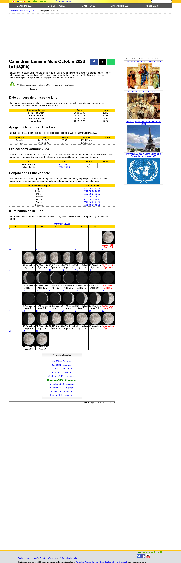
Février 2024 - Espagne (61, 395)
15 (103, 270)
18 (50, 290)
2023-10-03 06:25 (92, 191)
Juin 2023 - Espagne (61, 365)
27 (76, 311)
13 (76, 270)
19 (63, 290)
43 (10, 311)
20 (76, 290)
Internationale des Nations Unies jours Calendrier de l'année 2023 (143, 155)
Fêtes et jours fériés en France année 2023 (143, 122)
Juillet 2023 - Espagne (61, 369)
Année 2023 (152, 6)
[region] (62, 34)
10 (37, 270)
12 (63, 270)
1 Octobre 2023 (25, 6)
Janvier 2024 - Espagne (61, 391)
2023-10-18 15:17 (92, 197)
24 (37, 311)
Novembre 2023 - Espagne (61, 384)
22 (103, 290)
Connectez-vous (63, 1)
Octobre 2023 (88, 6)
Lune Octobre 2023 (120, 6)
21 (90, 290)
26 (63, 311)
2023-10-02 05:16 (92, 188)
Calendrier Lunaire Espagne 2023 (23, 11)
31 (37, 331)
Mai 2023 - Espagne (61, 361)
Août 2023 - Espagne (61, 372)
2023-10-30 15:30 (92, 205)
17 (37, 290)
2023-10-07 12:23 (92, 194)
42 (10, 290)
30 (23, 331)
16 (23, 290)
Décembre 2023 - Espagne (61, 388)
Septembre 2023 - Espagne (61, 376)
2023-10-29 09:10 (92, 202)
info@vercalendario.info (68, 558)
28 (90, 311)
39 (10, 229)
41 (10, 270)
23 (23, 311)
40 (10, 250)
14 (90, 270)
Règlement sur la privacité (28, 558)
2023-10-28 (64, 167)
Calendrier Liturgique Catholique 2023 (143, 62)
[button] (94, 62)
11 (50, 270)
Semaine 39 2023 (56, 6)
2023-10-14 (64, 164)
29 (103, 311)
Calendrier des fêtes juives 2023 (143, 92)
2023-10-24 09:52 (92, 199)
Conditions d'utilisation (48, 558)
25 (50, 311)
